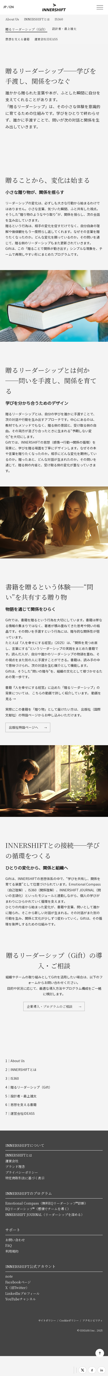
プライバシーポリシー (21, 1172)
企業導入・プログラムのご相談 (50, 1006)
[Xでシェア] (82, 1370)
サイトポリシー (47, 1320)
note (9, 1276)
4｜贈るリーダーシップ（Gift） (28, 1087)
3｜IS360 (12, 1078)
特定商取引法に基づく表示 (24, 1178)
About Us (12, 19)
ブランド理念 (15, 1166)
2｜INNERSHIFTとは (20, 1069)
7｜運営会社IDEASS (20, 1113)
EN (11, 7)
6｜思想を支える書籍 (21, 1104)
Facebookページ (18, 1282)
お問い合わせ (15, 1239)
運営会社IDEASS (46, 39)
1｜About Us (15, 1060)
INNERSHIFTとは (37, 19)
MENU (100, 7)
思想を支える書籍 (17, 39)
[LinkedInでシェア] (102, 1370)
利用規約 (11, 1251)
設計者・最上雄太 (64, 28)
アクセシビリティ (92, 1320)
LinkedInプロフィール (22, 1293)
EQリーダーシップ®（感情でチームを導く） (38, 1208)
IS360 (59, 19)
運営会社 (11, 1161)
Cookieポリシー (69, 1320)
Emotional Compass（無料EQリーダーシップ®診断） (46, 1203)
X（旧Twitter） (17, 1287)
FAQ (8, 1245)
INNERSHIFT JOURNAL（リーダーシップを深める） (44, 1214)
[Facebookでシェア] (92, 1370)
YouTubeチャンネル (20, 1299)
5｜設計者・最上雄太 (21, 1096)
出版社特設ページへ (24, 727)
